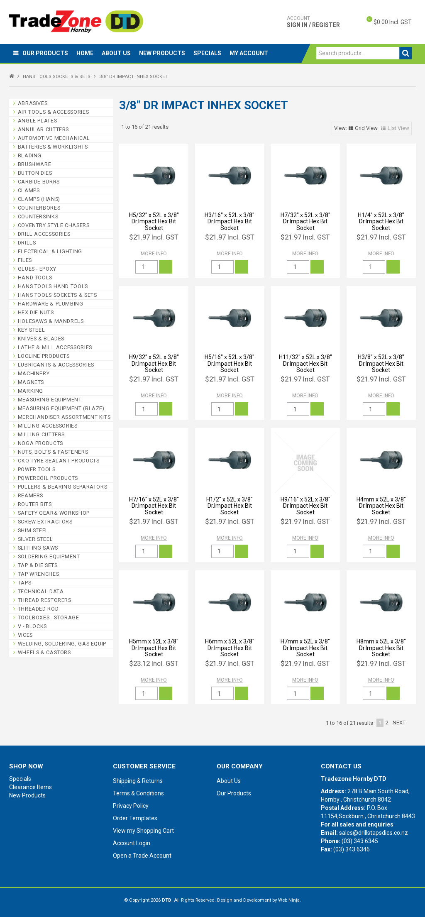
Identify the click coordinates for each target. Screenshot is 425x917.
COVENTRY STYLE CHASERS (54, 225)
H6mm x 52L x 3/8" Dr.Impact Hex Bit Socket (229, 648)
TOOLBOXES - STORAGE (48, 617)
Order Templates (135, 818)
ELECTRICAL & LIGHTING (50, 251)
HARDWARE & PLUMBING (50, 304)
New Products (162, 53)
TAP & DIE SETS (38, 565)
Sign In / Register (313, 21)
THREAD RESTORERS (44, 600)
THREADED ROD (38, 609)
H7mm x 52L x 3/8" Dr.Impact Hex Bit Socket (305, 648)
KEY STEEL (31, 330)
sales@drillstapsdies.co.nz (373, 832)
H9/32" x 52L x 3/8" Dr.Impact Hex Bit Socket (154, 363)
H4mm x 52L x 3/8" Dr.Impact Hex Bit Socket (381, 506)
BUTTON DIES (35, 173)
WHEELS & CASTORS (44, 652)
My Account (249, 53)
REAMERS (30, 495)
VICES (25, 635)
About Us (116, 53)
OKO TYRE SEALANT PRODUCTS (59, 460)
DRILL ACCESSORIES (44, 234)
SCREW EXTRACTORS (45, 521)
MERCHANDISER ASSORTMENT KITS (64, 417)
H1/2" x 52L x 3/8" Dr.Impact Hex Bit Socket (229, 506)
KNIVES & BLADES (41, 338)
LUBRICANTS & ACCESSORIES (56, 365)
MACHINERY (34, 373)
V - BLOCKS (32, 626)
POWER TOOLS (37, 469)
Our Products (45, 53)
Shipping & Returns (138, 781)
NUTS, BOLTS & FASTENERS (53, 452)
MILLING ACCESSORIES (48, 426)
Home (84, 53)
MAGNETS (31, 382)
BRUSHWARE (34, 164)
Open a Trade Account (142, 855)
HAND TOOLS (35, 277)
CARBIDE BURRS (39, 182)
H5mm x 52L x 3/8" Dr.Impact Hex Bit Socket (153, 648)
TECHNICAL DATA (41, 591)
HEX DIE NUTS (36, 312)
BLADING (30, 155)
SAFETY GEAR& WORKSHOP (54, 513)
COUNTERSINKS (38, 216)
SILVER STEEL (35, 539)
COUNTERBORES (39, 208)
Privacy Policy (131, 805)
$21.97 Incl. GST (153, 237)
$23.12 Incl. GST (153, 663)
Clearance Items (30, 787)
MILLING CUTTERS (41, 434)
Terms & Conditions (138, 793)
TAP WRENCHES (38, 574)
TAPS (25, 583)
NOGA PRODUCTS (40, 443)
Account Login (131, 843)
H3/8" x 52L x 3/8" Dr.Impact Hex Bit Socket (381, 363)
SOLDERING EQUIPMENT (49, 556)
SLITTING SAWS (38, 548)
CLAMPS (29, 190)
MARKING (30, 391)
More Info (154, 254)
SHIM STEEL (33, 530)
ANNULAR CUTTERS (43, 129)
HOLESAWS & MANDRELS (51, 321)
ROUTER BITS (35, 504)
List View (398, 128)
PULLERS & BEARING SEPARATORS (62, 487)
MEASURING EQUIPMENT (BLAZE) (61, 408)
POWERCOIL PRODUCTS (48, 478)
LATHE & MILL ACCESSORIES (55, 347)
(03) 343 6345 (360, 841)
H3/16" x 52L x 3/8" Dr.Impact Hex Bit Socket (229, 221)
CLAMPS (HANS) (39, 199)
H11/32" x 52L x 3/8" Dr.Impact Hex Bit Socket (305, 363)
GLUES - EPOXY (37, 269)
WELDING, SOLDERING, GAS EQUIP (62, 644)
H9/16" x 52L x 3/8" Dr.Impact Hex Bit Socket (305, 506)
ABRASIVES (33, 103)
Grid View (366, 128)
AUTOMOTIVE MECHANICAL (54, 138)
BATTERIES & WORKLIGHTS (53, 147)
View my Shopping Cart (143, 830)
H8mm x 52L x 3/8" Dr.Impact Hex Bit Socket (381, 648)
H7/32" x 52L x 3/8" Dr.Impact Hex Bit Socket (305, 221)
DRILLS (27, 243)
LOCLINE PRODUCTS (44, 356)
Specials (207, 53)
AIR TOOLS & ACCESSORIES (53, 112)
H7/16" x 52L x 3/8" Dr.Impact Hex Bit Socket (154, 506)
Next (399, 722)
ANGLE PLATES (37, 120)
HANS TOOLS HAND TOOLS (53, 286)
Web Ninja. (289, 900)
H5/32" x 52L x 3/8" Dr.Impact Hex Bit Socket (154, 221)
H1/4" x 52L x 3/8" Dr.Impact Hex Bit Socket (381, 221)
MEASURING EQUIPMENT (50, 399)
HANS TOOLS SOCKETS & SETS (56, 76)
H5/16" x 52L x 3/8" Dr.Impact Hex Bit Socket (229, 363)
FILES (25, 260)
